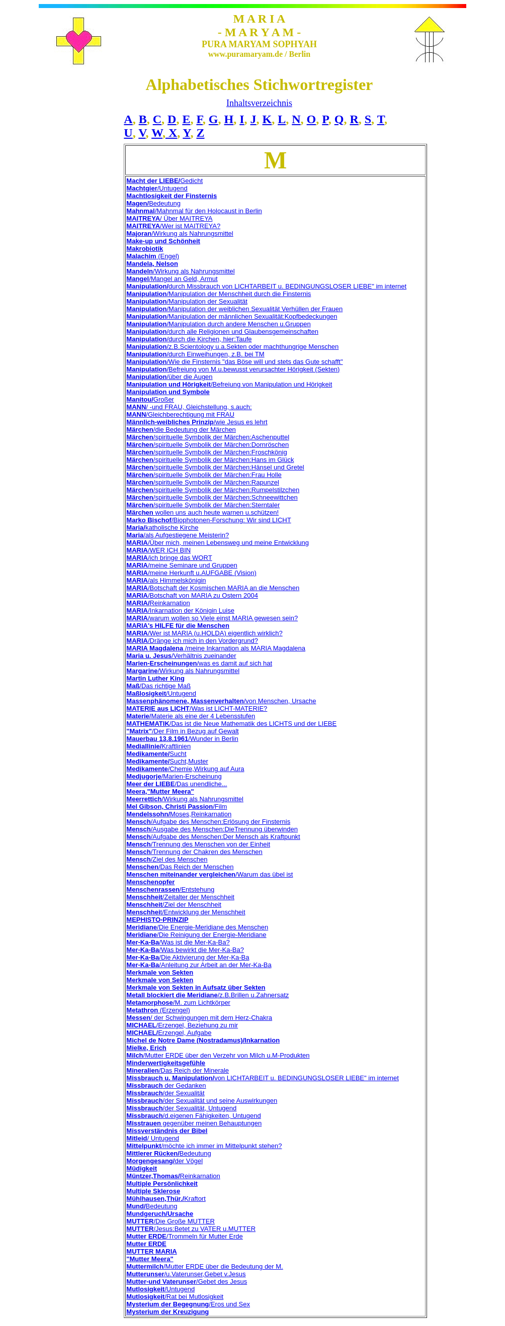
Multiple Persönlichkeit (162, 1183)
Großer (150, 399)
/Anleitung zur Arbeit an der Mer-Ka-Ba (198, 965)
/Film (176, 806)
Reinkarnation (158, 603)
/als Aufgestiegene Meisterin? (177, 535)
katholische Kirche (162, 527)
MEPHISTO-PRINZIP (157, 919)
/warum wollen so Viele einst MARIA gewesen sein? (212, 618)
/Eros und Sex (188, 1304)
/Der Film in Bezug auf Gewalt (182, 731)
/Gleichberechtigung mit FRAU (180, 414)
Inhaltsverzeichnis (259, 103)
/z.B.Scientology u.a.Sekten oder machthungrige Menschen (232, 346)
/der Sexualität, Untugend (181, 1108)
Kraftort (165, 1198)
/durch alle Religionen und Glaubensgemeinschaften (222, 331)
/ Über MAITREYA (169, 218)
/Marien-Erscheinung (173, 776)
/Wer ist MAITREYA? (173, 226)
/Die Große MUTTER (170, 1221)
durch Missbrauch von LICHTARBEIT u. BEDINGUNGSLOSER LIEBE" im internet (287, 286)
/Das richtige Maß (158, 686)
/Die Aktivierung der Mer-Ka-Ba (187, 957)
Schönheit (184, 241)
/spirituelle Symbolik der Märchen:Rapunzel (202, 482)
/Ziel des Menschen (166, 859)
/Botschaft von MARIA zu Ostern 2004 (192, 595)
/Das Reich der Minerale (177, 1070)
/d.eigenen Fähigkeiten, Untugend (193, 1115)
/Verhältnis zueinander (181, 655)
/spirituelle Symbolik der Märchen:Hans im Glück (210, 459)
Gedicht (164, 180)
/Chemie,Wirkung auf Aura (185, 769)
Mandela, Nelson (152, 263)
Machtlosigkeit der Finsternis (171, 196)
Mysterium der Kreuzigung (167, 1311)
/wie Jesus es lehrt (196, 422)
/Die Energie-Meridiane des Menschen (197, 927)
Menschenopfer (150, 882)
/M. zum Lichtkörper (178, 1002)
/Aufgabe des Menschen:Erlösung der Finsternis (208, 821)
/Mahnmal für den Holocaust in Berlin (194, 211)
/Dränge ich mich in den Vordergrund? (192, 640)
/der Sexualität (165, 1093)
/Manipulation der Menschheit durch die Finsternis (218, 294)
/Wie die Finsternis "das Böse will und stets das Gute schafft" (234, 361)
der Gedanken (166, 1085)
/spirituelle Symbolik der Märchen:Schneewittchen (211, 497)
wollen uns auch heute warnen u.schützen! (202, 512)
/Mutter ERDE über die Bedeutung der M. (204, 1266)
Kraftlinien (158, 746)
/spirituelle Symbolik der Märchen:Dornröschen (207, 444)
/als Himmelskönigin (166, 580)
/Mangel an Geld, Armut (171, 278)
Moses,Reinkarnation (178, 814)
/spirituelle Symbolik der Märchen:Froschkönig (206, 452)
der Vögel (164, 1161)
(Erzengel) (158, 1010)
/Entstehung (197, 889)
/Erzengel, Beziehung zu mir (182, 1025)
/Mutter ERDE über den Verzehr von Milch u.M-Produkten (217, 1055)
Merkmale (141, 980)
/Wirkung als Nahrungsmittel (179, 233)
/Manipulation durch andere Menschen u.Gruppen (218, 324)
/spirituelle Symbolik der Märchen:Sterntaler (203, 505)
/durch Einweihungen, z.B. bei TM (195, 354)
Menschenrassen (153, 889)
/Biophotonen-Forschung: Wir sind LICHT (208, 520)
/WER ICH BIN (158, 550)
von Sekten (174, 980)
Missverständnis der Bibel (166, 1130)
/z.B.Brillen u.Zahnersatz (207, 995)
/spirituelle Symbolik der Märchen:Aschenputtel (207, 437)
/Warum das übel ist (209, 874)
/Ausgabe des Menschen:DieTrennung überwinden (212, 829)
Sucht (156, 753)
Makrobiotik (144, 248)
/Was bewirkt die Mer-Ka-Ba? (185, 950)
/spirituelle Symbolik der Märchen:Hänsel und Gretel (215, 467)
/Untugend (156, 188)
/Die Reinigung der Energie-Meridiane (196, 934)
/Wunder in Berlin (182, 738)
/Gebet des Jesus (186, 1281)
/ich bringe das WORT (169, 557)
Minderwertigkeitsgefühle (165, 1063)
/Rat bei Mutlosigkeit (174, 1296)
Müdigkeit (141, 1168)
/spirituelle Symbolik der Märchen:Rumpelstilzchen (212, 490)
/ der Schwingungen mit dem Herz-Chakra (199, 1017)
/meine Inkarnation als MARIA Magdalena (215, 648)
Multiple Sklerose (153, 1191)
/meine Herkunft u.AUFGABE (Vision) (191, 573)
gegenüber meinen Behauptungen (194, 1123)
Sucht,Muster (167, 761)
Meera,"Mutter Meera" (160, 791)
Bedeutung (153, 203)
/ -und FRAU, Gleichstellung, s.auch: (188, 407)
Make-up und (147, 241)
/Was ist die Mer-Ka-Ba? (177, 942)
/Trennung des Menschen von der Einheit (198, 844)
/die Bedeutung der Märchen (181, 429)
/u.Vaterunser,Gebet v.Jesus (185, 1274)
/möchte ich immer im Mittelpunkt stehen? (204, 1146)
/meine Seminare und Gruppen (181, 565)
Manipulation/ (147, 286)
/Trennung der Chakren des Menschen (194, 852)
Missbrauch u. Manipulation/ (170, 1078)
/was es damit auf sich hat (199, 663)
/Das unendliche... (176, 784)
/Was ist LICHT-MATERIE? (196, 708)
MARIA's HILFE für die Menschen (177, 625)
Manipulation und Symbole (167, 392)
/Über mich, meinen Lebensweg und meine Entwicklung (217, 542)
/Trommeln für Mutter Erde (184, 1236)
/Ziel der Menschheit (173, 904)
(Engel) (152, 256)
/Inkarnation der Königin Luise (180, 610)
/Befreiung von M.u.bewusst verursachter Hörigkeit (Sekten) (233, 369)
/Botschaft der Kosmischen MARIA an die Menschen (212, 588)
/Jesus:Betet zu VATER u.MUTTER (191, 1229)
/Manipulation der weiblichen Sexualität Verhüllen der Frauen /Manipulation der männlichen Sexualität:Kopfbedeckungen (234, 312)
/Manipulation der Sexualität (186, 301)
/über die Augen (169, 377)
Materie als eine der (179, 716)
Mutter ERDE (146, 1244)
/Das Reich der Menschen (179, 867)
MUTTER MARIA (151, 1251)
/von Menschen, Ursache (221, 701)
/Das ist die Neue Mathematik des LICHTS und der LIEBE (231, 723)
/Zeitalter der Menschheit (180, 897)
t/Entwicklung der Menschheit (185, 912)
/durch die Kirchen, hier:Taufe (188, 339)
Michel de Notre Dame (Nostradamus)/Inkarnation (203, 1040)
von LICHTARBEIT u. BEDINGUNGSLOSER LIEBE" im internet (306, 1078)
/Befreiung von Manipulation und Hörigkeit (229, 384)
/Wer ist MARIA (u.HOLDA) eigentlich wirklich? (204, 633)
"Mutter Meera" (149, 1259)
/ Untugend (152, 1138)
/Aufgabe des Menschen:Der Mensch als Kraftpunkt (213, 836)
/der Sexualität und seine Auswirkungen (201, 1100)
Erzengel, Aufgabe (168, 1032)
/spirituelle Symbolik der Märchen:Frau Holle (204, 475)
